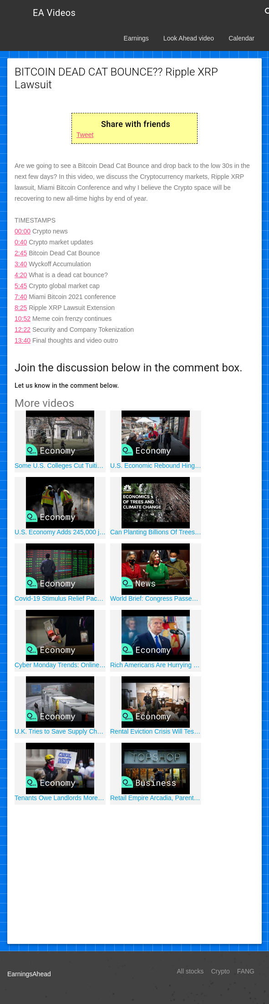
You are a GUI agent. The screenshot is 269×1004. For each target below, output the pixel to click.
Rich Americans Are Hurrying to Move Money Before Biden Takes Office (155, 665)
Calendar (241, 38)
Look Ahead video (188, 38)
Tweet (84, 134)
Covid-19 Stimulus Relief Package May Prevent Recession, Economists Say (60, 598)
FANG (245, 971)
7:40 (21, 296)
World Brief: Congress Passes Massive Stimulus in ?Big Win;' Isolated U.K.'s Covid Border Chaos (155, 598)
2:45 (21, 253)
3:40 (21, 264)
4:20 (21, 275)
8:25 (21, 307)
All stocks (190, 971)
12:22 (22, 329)
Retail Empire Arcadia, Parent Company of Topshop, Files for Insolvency (155, 797)
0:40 (21, 242)
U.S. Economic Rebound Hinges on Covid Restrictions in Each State (155, 465)
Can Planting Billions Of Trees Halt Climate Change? (155, 532)
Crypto (220, 971)
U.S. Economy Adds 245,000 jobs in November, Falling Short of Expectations (60, 532)
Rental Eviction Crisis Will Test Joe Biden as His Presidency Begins (155, 731)
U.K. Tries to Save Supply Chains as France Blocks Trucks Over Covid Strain (60, 731)
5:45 (21, 285)
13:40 (22, 340)
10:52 (22, 318)
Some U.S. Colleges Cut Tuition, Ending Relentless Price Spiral (60, 465)
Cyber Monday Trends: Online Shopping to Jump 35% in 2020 (60, 665)
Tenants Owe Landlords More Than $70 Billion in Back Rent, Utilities (60, 797)
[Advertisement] (134, 873)
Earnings (136, 38)
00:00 (22, 231)
